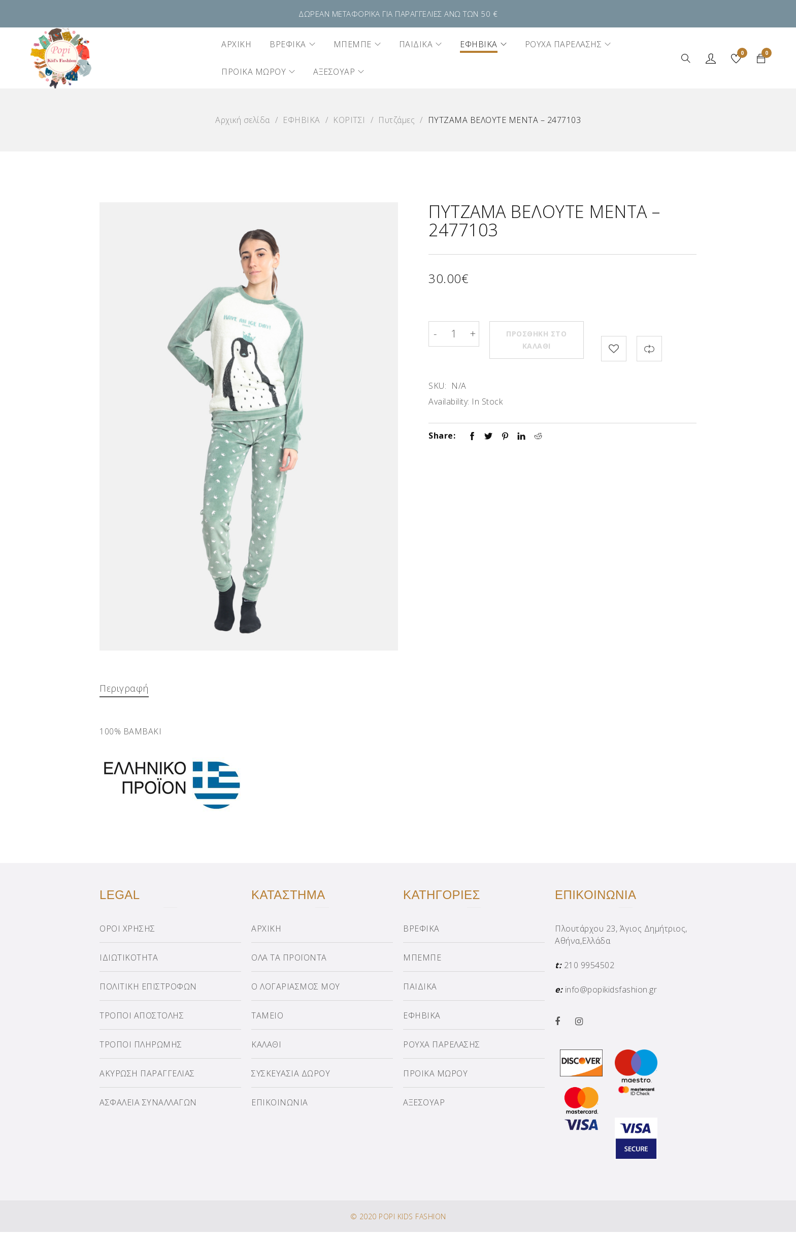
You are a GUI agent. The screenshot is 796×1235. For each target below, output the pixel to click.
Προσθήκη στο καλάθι (540, 333)
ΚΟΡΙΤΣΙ (349, 120)
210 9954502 (589, 968)
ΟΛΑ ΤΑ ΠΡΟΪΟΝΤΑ (289, 960)
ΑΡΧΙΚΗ (266, 931)
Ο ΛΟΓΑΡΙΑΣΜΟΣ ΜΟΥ (295, 989)
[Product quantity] (454, 334)
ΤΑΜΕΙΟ (267, 1018)
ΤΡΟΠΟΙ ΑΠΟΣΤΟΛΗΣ (142, 1018)
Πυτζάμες (396, 120)
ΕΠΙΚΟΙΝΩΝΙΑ (279, 1105)
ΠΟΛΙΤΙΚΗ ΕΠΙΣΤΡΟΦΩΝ (148, 989)
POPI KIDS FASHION (412, 1219)
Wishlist (740, 54)
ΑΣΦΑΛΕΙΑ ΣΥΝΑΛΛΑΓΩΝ (148, 1105)
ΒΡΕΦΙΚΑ (421, 931)
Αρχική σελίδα (242, 120)
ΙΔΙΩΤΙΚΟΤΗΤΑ (129, 960)
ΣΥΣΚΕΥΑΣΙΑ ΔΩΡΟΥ (290, 1076)
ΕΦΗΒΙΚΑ (301, 120)
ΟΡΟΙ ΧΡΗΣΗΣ (127, 931)
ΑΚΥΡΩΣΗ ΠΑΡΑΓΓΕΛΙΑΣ (147, 1076)
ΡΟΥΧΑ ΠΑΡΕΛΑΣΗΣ (441, 1047)
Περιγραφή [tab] (126, 688)
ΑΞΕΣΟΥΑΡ (424, 1105)
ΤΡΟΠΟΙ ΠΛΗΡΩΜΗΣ (141, 1047)
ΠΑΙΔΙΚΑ (420, 989)
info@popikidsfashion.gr (611, 992)
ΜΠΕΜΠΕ (422, 960)
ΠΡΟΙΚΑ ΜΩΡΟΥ (435, 1076)
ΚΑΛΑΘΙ (266, 1047)
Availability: (449, 386)
